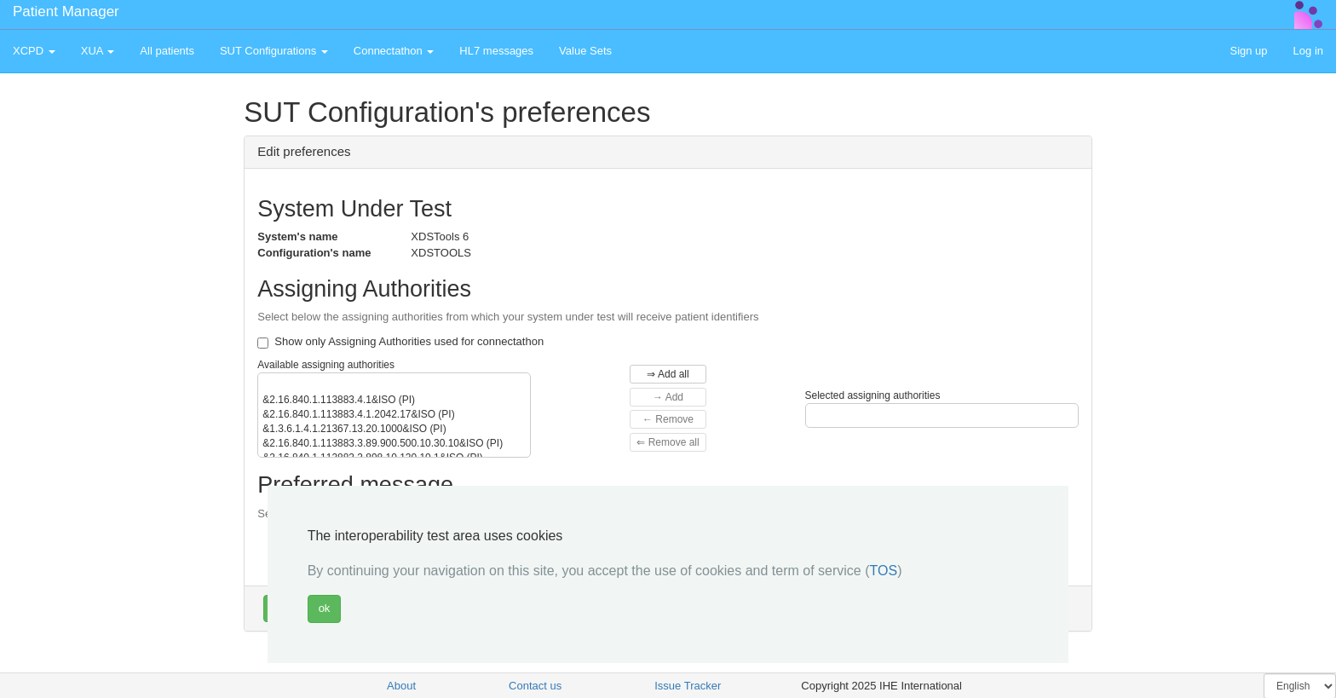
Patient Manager (66, 11)
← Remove (668, 419)
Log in (1308, 50)
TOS (884, 570)
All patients (167, 50)
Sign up (1248, 50)
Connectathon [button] (394, 50)
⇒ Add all (667, 374)
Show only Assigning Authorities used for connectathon (400, 342)
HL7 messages (496, 50)
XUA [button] (98, 50)
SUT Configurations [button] (274, 50)
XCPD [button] (34, 50)
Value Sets (585, 50)
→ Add (668, 397)
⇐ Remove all (667, 442)
